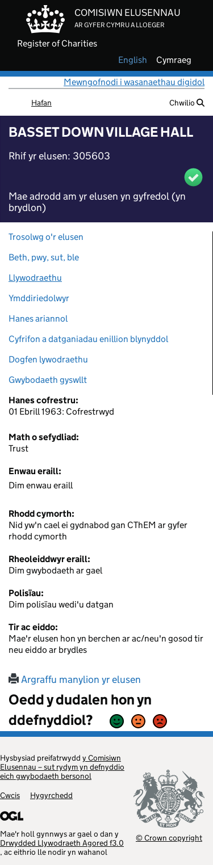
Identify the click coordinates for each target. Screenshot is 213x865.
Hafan (41, 103)
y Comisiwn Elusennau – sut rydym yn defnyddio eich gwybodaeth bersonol (62, 767)
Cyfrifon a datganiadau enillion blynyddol (88, 339)
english (132, 60)
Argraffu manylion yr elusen (75, 679)
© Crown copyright (169, 837)
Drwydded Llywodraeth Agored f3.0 (62, 843)
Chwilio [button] (186, 103)
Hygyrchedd (51, 795)
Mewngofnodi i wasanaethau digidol (134, 82)
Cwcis (10, 795)
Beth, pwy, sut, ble (44, 257)
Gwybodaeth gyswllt (48, 379)
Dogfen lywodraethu (48, 359)
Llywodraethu (35, 277)
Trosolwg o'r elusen (46, 236)
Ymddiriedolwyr (39, 298)
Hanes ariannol (38, 318)
